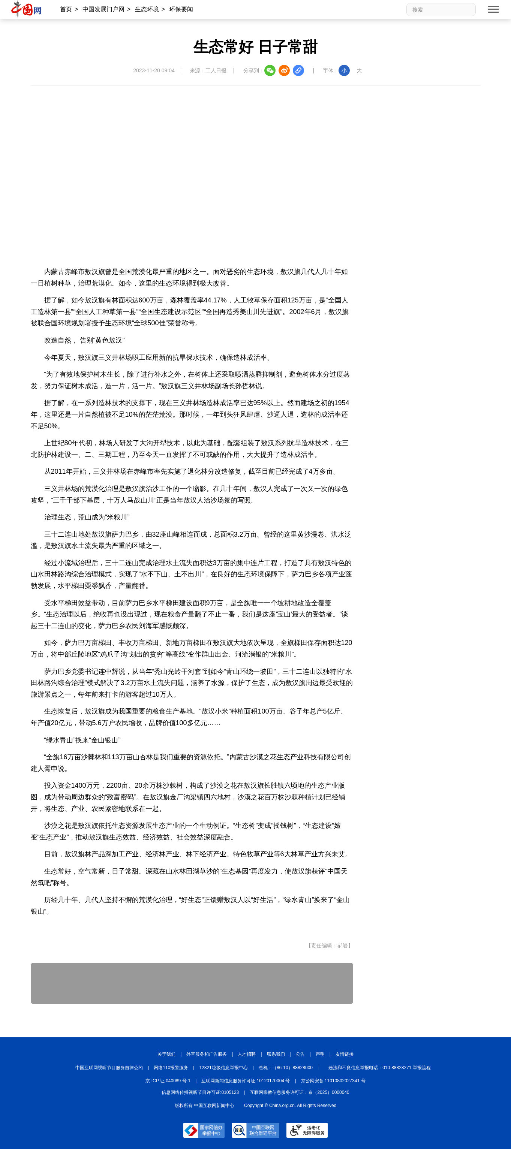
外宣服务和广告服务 (206, 1054)
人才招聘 (247, 1054)
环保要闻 (181, 9)
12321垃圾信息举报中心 (223, 1067)
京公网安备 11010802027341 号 (333, 1080)
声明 (320, 1054)
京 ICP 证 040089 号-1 (167, 1080)
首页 (66, 9)
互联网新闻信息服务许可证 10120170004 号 (245, 1080)
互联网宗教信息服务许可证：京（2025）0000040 (299, 1092)
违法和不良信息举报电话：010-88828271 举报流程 (379, 1067)
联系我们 (276, 1054)
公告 (300, 1054)
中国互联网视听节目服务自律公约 (109, 1067)
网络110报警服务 (171, 1067)
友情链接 (345, 1054)
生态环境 (147, 9)
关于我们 (166, 1054)
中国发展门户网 (103, 9)
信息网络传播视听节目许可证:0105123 (200, 1092)
